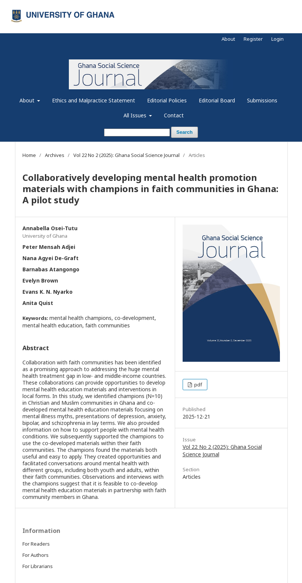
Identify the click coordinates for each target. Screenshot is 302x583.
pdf (197, 384)
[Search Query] (137, 132)
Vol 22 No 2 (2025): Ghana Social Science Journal (126, 155)
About (27, 100)
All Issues (135, 115)
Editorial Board (217, 100)
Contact (174, 115)
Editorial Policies (167, 100)
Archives (54, 155)
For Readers (36, 543)
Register (253, 39)
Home (29, 155)
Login (277, 39)
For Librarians (37, 566)
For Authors (35, 555)
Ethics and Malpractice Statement (93, 100)
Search (184, 132)
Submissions (262, 100)
